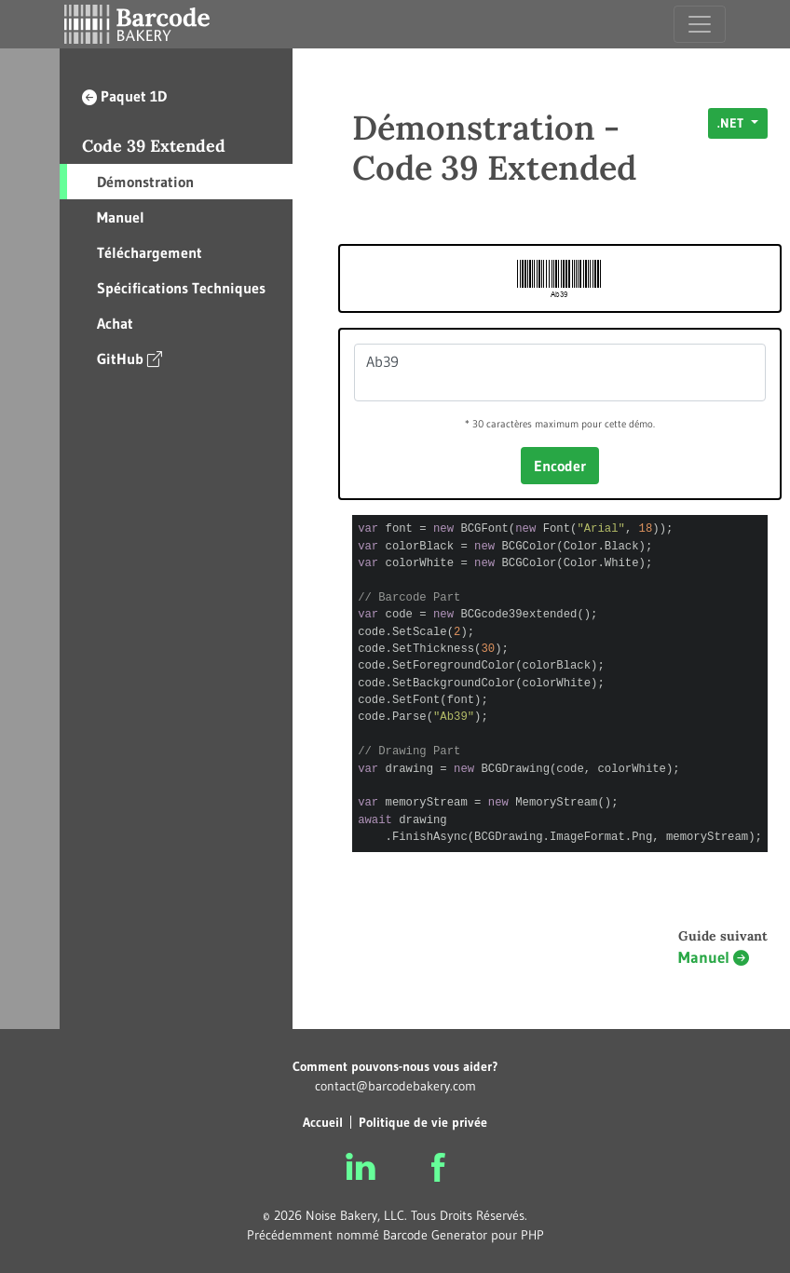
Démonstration (145, 181)
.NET (732, 123)
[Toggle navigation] (700, 24)
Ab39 (560, 372)
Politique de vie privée (423, 1122)
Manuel (120, 217)
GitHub (129, 358)
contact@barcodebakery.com (395, 1085)
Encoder (560, 465)
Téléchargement (149, 252)
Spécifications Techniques (181, 287)
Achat (115, 323)
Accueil (323, 1122)
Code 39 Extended (153, 145)
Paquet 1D (124, 96)
